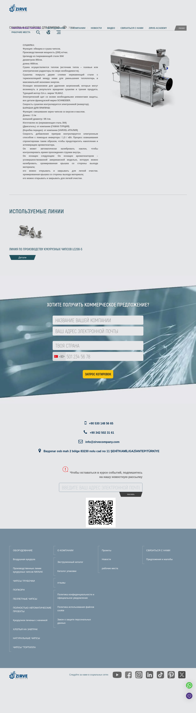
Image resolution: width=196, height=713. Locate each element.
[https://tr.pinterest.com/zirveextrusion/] (171, 674)
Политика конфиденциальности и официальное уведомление (75, 596)
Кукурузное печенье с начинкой (30, 620)
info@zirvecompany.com (102, 441)
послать (130, 494)
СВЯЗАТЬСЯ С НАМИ (158, 550)
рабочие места (21, 32)
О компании (77, 28)
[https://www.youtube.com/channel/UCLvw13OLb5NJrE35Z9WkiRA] (117, 675)
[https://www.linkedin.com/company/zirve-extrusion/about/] (149, 674)
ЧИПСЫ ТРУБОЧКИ (24, 581)
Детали (22, 257)
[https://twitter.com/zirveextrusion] (181, 674)
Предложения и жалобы (159, 559)
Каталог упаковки (66, 571)
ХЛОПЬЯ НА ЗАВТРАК (25, 629)
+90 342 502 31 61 (102, 432)
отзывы (61, 582)
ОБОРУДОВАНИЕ (23, 550)
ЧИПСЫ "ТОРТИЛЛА (24, 647)
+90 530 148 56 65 (101, 423)
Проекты (106, 550)
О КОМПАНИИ (65, 550)
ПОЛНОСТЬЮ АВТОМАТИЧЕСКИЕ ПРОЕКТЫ (32, 609)
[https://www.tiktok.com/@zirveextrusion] (160, 674)
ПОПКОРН (19, 589)
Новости (96, 28)
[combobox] (59, 356)
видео (111, 28)
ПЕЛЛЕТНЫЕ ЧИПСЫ (25, 598)
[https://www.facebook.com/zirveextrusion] (128, 674)
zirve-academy (158, 28)
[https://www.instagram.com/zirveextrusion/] (138, 674)
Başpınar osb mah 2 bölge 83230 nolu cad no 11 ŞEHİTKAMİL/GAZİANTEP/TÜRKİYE (101, 451)
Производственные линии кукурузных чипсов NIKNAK (28, 570)
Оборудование (55, 28)
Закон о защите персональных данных (74, 621)
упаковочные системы (26, 28)
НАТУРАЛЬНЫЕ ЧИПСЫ (26, 638)
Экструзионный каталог (70, 562)
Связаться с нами (132, 28)
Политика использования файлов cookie (75, 609)
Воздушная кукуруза (24, 559)
